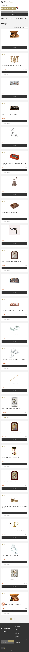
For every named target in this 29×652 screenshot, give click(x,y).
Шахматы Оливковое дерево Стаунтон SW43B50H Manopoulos (14, 40)
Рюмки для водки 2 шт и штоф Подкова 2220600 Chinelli (12, 138)
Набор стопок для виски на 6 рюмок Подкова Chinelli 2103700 (13, 359)
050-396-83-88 (4, 8)
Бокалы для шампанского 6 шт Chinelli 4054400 (11, 555)
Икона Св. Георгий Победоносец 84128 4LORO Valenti (12, 261)
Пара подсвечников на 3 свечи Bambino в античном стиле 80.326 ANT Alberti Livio (14, 237)
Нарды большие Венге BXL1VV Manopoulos (10, 285)
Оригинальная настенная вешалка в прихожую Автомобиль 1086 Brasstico (14, 507)
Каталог (14, 11)
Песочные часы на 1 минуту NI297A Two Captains (11, 457)
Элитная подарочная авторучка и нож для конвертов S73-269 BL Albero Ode (14, 164)
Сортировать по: (16, 27)
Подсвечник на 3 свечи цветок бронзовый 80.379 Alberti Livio (13, 530)
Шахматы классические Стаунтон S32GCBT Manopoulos (12, 310)
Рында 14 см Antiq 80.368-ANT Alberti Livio (10, 187)
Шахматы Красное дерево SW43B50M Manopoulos (11, 604)
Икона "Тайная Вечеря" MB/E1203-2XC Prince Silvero (12, 89)
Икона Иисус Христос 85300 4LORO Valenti (10, 579)
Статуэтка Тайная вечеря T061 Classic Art (9, 114)
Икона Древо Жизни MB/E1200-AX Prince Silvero (11, 481)
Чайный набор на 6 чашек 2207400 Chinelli (10, 334)
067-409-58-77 (12, 8)
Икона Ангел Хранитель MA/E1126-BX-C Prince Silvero (12, 432)
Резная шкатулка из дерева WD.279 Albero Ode (11, 212)
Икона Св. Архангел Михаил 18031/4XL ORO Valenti (11, 408)
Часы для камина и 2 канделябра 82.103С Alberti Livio (12, 65)
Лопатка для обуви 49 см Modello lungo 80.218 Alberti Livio (13, 383)
